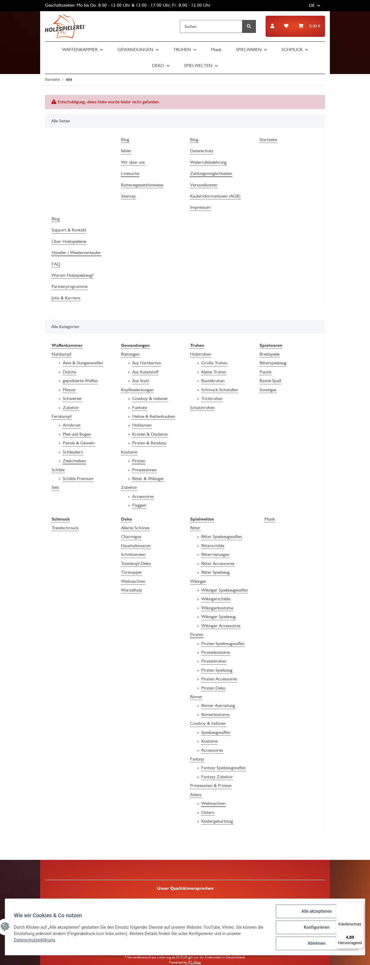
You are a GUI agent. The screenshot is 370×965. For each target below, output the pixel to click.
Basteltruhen (213, 380)
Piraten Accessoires (219, 679)
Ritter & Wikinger (148, 478)
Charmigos (131, 536)
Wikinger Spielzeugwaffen (224, 590)
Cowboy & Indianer (150, 398)
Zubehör (71, 407)
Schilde (58, 470)
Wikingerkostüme (217, 608)
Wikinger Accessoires (221, 625)
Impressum (200, 207)
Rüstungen (130, 354)
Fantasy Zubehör (217, 776)
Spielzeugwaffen (215, 732)
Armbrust (72, 425)
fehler (126, 150)
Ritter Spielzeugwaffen (221, 536)
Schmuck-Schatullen (219, 389)
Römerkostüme (215, 714)
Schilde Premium (78, 478)
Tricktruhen (211, 398)
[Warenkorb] (309, 26)
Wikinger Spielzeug (218, 616)
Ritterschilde (212, 545)
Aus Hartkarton (146, 363)
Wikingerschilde (215, 599)
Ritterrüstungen (215, 554)
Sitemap (128, 196)
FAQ (56, 264)
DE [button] (312, 5)
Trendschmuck (65, 528)
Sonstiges (268, 389)
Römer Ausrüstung (218, 705)
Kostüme (129, 452)
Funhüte (139, 407)
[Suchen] (211, 26)
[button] (272, 26)
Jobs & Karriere (66, 298)
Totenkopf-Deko (136, 563)
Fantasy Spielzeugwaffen (223, 767)
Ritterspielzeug (273, 363)
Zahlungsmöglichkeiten (211, 173)
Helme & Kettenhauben (153, 416)
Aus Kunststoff (145, 372)
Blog (125, 139)
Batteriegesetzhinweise (142, 185)
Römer (196, 696)
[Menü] (360, 905)
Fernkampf (62, 416)
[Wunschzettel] (286, 26)
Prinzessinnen (144, 470)
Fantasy (197, 759)
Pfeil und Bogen (77, 434)
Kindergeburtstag (217, 821)
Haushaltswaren (136, 545)
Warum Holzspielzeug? (73, 275)
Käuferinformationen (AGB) (215, 196)
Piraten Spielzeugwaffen (222, 643)
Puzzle (265, 372)
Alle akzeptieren (315, 912)
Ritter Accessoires (217, 563)
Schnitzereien (133, 554)
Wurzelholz (131, 590)
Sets (55, 487)
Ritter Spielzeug (215, 572)
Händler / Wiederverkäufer (76, 252)
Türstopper (131, 572)
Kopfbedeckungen (137, 389)
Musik (269, 519)
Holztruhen (200, 354)
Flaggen (139, 505)
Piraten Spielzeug (216, 670)
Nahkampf (61, 354)
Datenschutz (201, 150)
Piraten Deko (213, 688)
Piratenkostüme (215, 652)
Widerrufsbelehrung (208, 162)
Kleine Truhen (213, 372)
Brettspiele (269, 354)
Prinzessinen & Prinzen (210, 785)
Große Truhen (214, 363)
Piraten (138, 460)
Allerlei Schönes (135, 528)
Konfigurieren (315, 927)
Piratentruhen (213, 661)
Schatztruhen (202, 407)
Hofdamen (142, 425)
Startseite (268, 139)
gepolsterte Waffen (80, 380)
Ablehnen (315, 943)
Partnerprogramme (70, 286)
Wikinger (198, 581)
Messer (69, 389)
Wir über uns (133, 162)
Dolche (69, 372)
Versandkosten (203, 185)
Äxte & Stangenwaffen (83, 363)
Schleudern (73, 452)
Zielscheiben (74, 460)
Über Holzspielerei (69, 241)
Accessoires (143, 496)
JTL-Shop (194, 962)
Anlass (196, 794)
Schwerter (72, 398)
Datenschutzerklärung (35, 940)
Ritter (195, 528)
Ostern (207, 812)
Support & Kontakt (69, 230)
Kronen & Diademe (149, 434)
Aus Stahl (140, 380)
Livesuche (130, 173)
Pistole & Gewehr (79, 443)
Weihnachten (133, 581)
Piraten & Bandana (149, 443)
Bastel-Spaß (270, 380)
